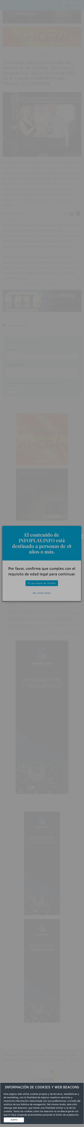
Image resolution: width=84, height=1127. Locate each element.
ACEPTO (14, 1119)
